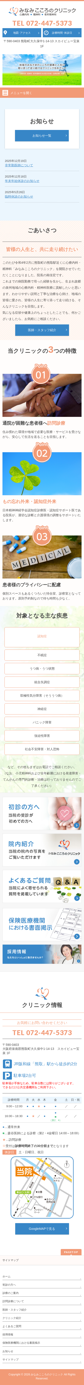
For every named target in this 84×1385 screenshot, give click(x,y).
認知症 (42, 636)
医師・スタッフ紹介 (42, 330)
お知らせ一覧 (41, 135)
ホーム (6, 1276)
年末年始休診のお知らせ (22, 181)
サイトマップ (10, 1260)
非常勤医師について (19, 165)
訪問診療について (13, 1301)
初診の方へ (9, 1284)
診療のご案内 (10, 1293)
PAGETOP (71, 1252)
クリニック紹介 (11, 1318)
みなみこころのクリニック (47, 1374)
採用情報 (7, 1334)
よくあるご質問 (11, 1326)
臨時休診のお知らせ (19, 196)
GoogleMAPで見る (42, 1228)
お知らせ (7, 1351)
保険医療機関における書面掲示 (21, 1342)
